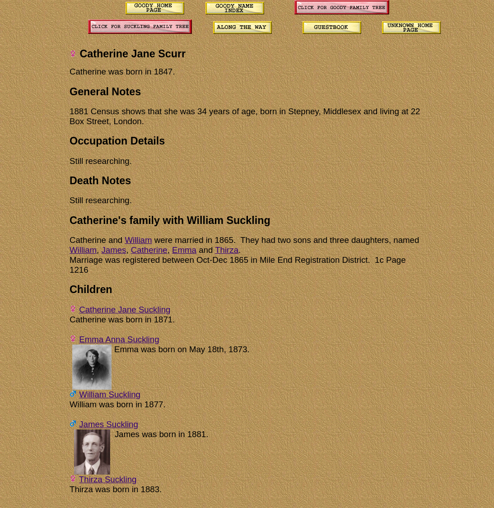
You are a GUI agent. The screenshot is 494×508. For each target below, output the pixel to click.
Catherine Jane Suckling (124, 309)
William (138, 240)
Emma (184, 250)
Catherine (149, 250)
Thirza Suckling (108, 479)
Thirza (226, 250)
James (113, 250)
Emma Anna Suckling (119, 339)
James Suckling (108, 424)
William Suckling (109, 394)
